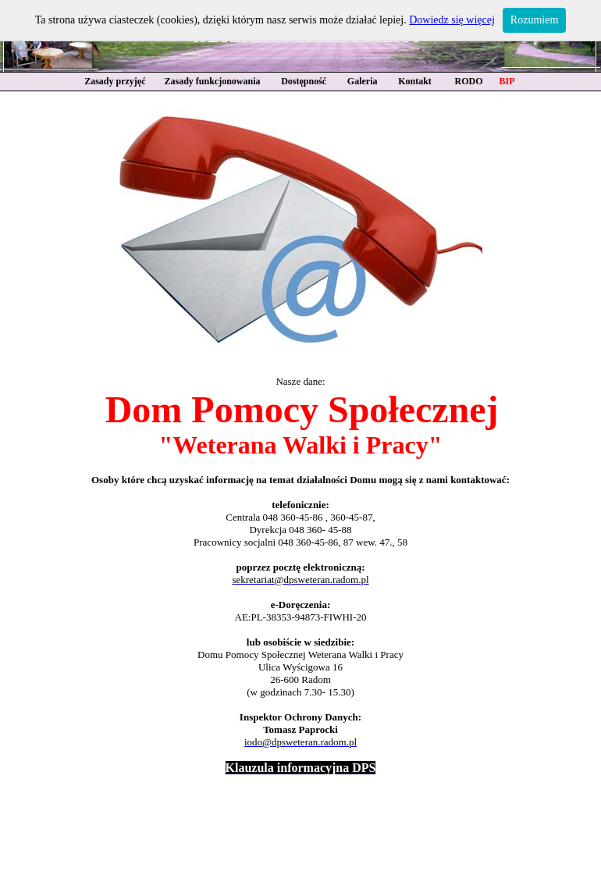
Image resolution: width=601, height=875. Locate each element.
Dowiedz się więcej (452, 20)
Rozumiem (534, 20)
